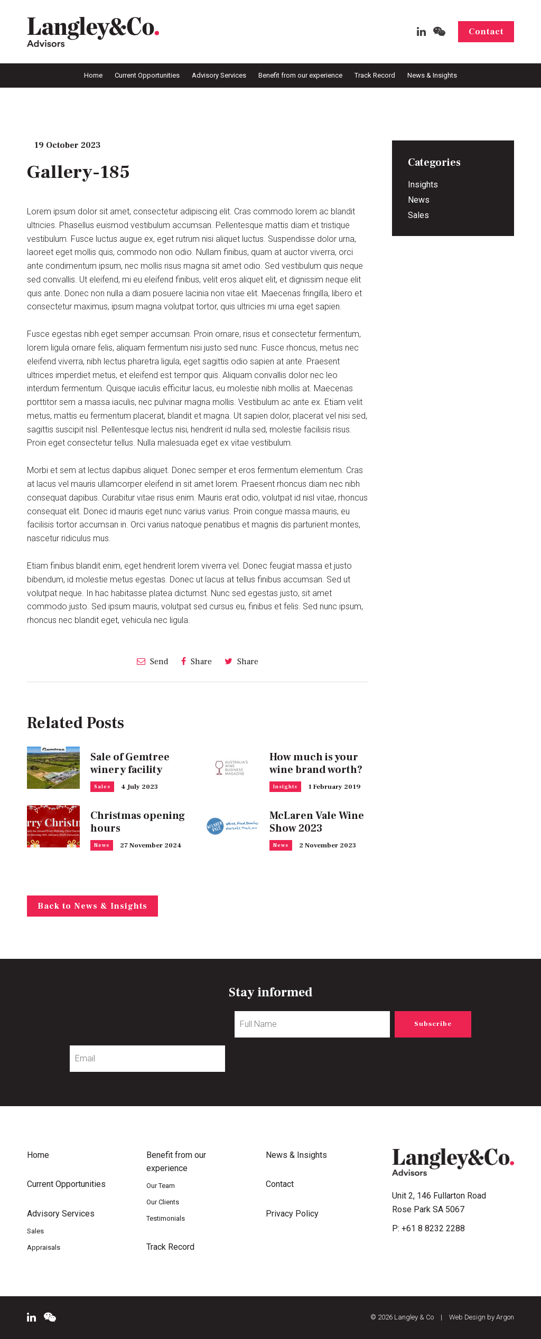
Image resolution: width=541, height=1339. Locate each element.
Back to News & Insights (92, 906)
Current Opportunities (147, 75)
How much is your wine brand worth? (315, 763)
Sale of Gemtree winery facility (130, 763)
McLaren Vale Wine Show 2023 (316, 822)
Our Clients (162, 1202)
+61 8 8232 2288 (433, 1228)
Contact (486, 31)
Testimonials (165, 1218)
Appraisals (43, 1247)
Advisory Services (219, 75)
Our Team (160, 1186)
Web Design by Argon (481, 1317)
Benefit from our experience (300, 75)
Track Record (375, 75)
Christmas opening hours (137, 822)
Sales (102, 786)
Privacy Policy (292, 1214)
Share (196, 661)
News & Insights (432, 75)
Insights (285, 786)
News (101, 845)
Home (93, 75)
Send (153, 661)
